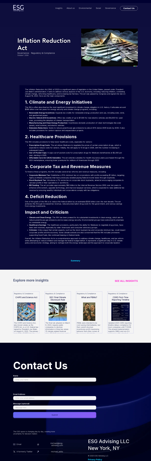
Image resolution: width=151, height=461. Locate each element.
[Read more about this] (26, 312)
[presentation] (29, 388)
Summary (75, 261)
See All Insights (126, 281)
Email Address (19, 394)
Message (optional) (21, 404)
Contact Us (129, 8)
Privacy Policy (95, 459)
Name (15, 376)
